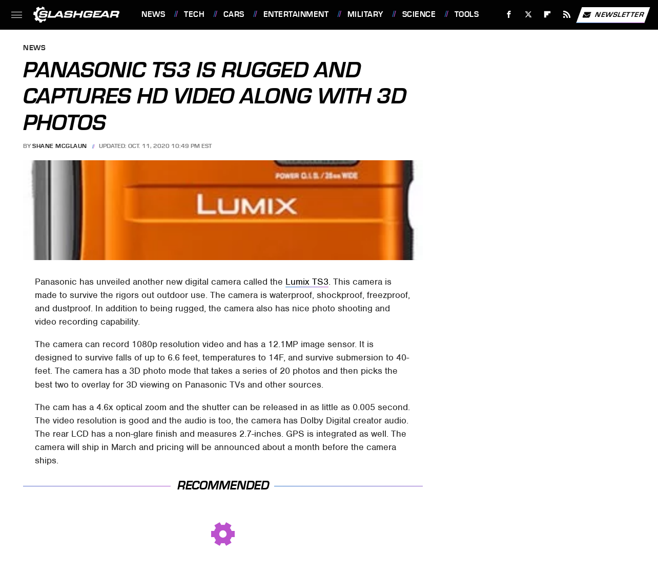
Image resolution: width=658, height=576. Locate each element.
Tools (467, 14)
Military (365, 14)
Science (419, 14)
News (153, 14)
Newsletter (613, 14)
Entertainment (296, 14)
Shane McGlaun (59, 146)
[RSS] (567, 15)
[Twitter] (528, 15)
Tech (194, 14)
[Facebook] (509, 15)
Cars (233, 14)
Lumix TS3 (306, 281)
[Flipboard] (547, 15)
